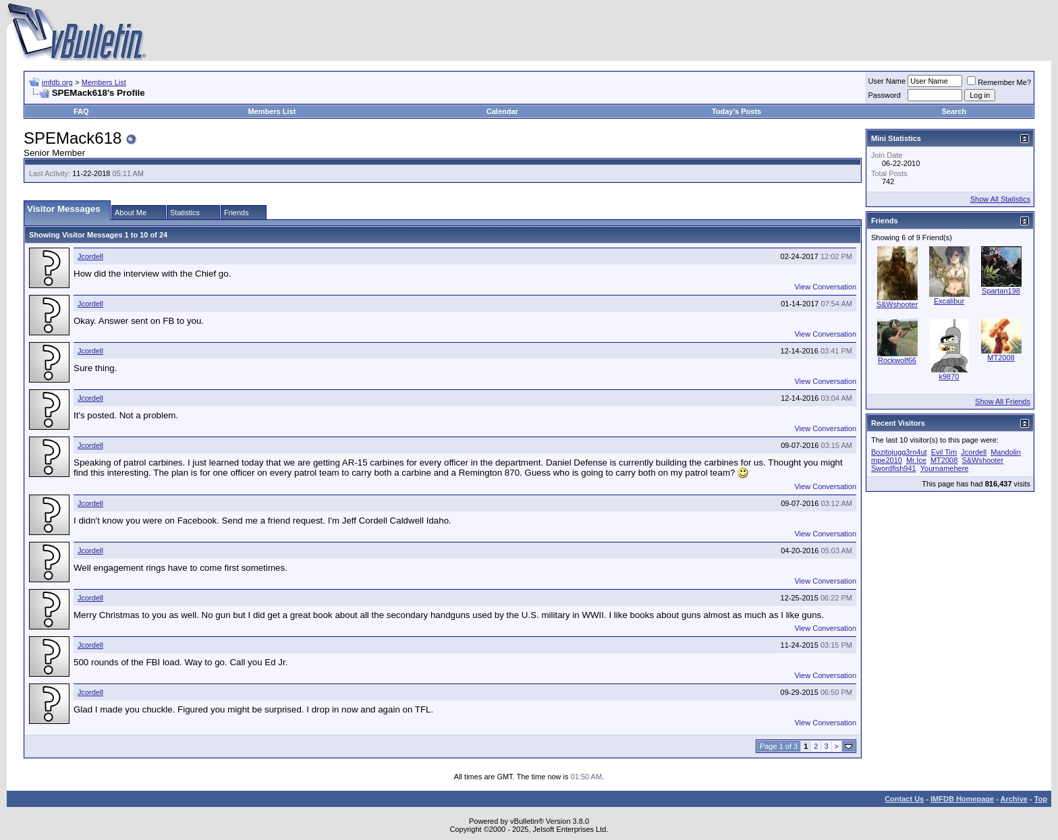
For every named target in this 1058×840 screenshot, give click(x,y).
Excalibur (949, 301)
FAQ (81, 111)
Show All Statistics (1000, 199)
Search (954, 111)
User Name (887, 81)
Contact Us (904, 799)
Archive (1014, 799)
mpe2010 (886, 460)
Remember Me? (999, 82)
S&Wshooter (897, 304)
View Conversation (825, 287)
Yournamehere (944, 468)
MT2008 (1000, 358)
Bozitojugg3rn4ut (899, 452)
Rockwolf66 (897, 360)
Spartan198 (1001, 291)
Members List (104, 82)
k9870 (949, 376)
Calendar (502, 111)
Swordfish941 (893, 468)
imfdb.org (57, 82)
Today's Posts (736, 111)
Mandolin (1006, 452)
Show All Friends (1002, 401)
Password (884, 95)
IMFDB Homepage (962, 799)
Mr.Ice (916, 460)
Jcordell (90, 256)
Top (1040, 799)
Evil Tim (944, 452)
